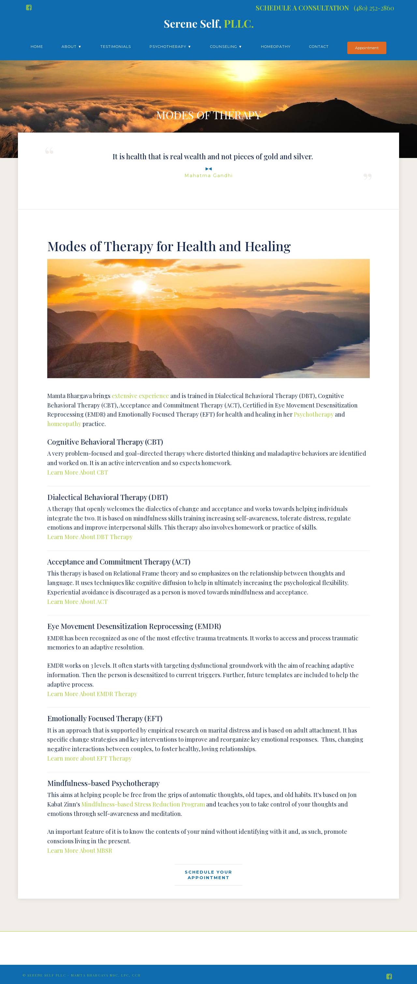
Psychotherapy (314, 414)
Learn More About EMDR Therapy (92, 694)
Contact (319, 46)
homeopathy (64, 424)
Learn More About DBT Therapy (90, 537)
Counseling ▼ (226, 46)
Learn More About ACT (77, 602)
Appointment (367, 48)
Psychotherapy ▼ (171, 46)
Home (37, 46)
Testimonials (115, 46)
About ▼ (72, 46)
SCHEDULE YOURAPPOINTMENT (208, 874)
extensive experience (140, 396)
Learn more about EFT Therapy (89, 758)
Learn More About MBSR (79, 850)
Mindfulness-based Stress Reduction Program (143, 804)
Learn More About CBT (77, 472)
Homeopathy (276, 46)
